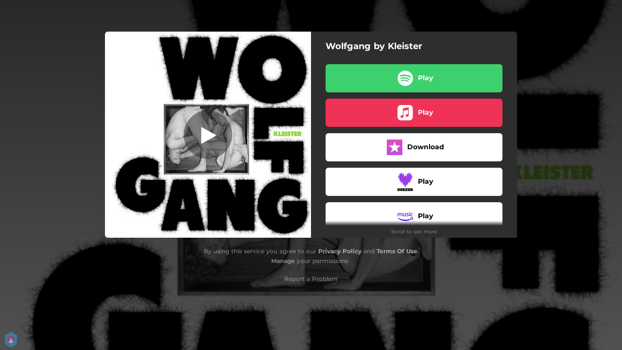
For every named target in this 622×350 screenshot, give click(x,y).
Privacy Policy (340, 251)
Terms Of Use (397, 251)
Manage (283, 260)
